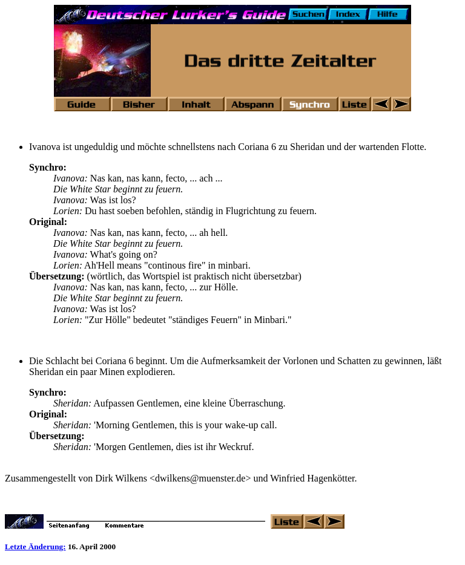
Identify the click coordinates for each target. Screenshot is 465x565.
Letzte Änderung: (35, 546)
